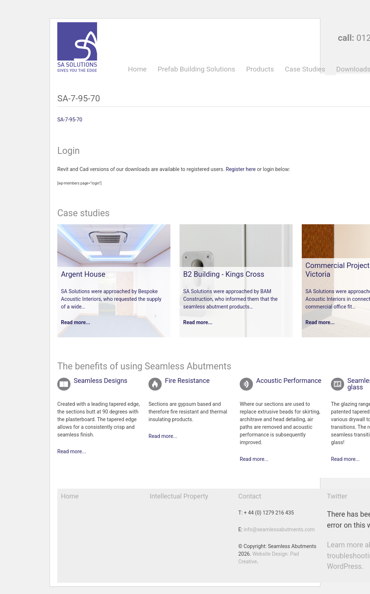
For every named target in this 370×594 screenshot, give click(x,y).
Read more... (75, 322)
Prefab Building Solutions (196, 69)
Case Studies (305, 69)
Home (137, 69)
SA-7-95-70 (69, 120)
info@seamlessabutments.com (279, 529)
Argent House (83, 274)
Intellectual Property (179, 496)
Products (260, 69)
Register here (241, 169)
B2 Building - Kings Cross (223, 274)
